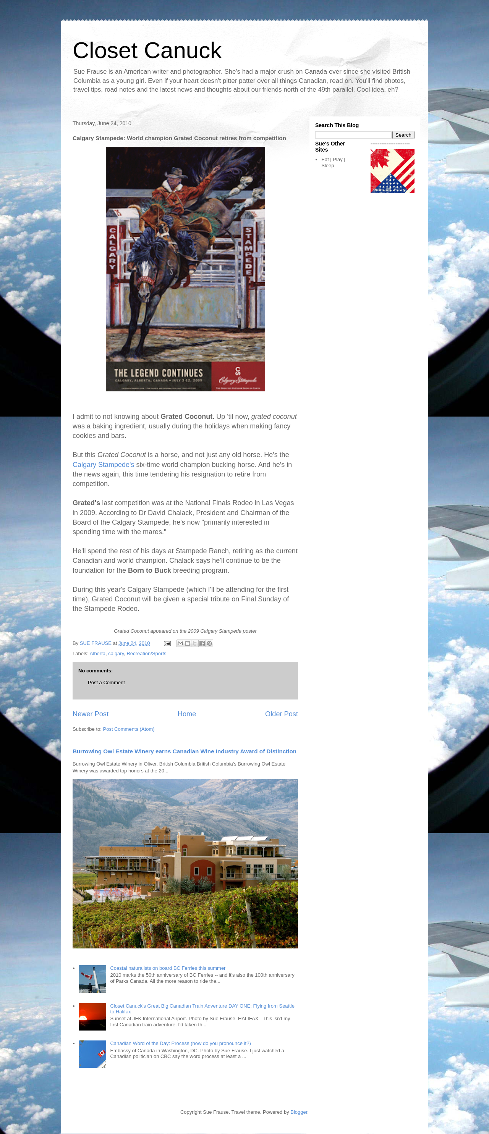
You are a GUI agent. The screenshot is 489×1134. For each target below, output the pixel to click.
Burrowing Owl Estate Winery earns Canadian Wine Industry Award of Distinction (184, 751)
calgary (116, 653)
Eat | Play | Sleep (333, 162)
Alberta (97, 653)
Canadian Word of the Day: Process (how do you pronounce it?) (180, 1043)
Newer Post (90, 714)
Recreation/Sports (146, 653)
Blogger (298, 1112)
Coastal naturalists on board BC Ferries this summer (167, 968)
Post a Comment (106, 682)
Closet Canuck (147, 50)
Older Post (281, 714)
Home (187, 714)
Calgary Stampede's (103, 464)
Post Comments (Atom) (129, 729)
